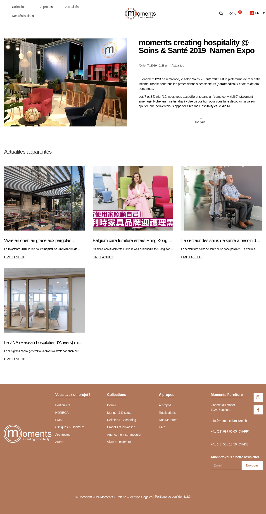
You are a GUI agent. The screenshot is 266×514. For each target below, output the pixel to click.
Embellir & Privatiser (121, 427)
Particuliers (62, 405)
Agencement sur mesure (123, 434)
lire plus (200, 122)
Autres (59, 442)
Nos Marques (168, 420)
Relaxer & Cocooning (121, 420)
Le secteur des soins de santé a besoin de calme (219, 241)
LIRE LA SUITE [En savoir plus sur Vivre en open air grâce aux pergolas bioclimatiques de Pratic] (14, 257)
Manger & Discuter (119, 412)
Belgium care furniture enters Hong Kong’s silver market (131, 241)
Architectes (62, 434)
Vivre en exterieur (119, 442)
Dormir (111, 405)
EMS (58, 420)
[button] (221, 13)
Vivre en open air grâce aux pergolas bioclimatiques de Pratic (37, 241)
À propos (46, 7)
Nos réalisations (23, 16)
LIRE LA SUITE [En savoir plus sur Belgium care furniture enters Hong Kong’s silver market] (103, 257)
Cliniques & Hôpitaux (69, 427)
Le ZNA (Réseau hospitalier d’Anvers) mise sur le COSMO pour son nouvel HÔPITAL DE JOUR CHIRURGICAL (43, 343)
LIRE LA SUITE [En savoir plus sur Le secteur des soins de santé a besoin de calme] (191, 257)
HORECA (62, 412)
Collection (20, 7)
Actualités (72, 7)
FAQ (162, 427)
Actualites (177, 65)
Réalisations (167, 412)
